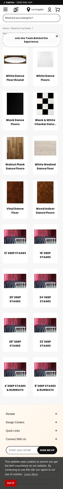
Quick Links (31, 430)
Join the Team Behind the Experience (31, 39)
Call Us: (17, 2)
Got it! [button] (10, 483)
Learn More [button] (31, 474)
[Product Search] (31, 18)
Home (6, 28)
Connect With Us (31, 439)
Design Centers (31, 422)
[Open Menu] (5, 9)
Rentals (31, 414)
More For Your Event (21, 28)
